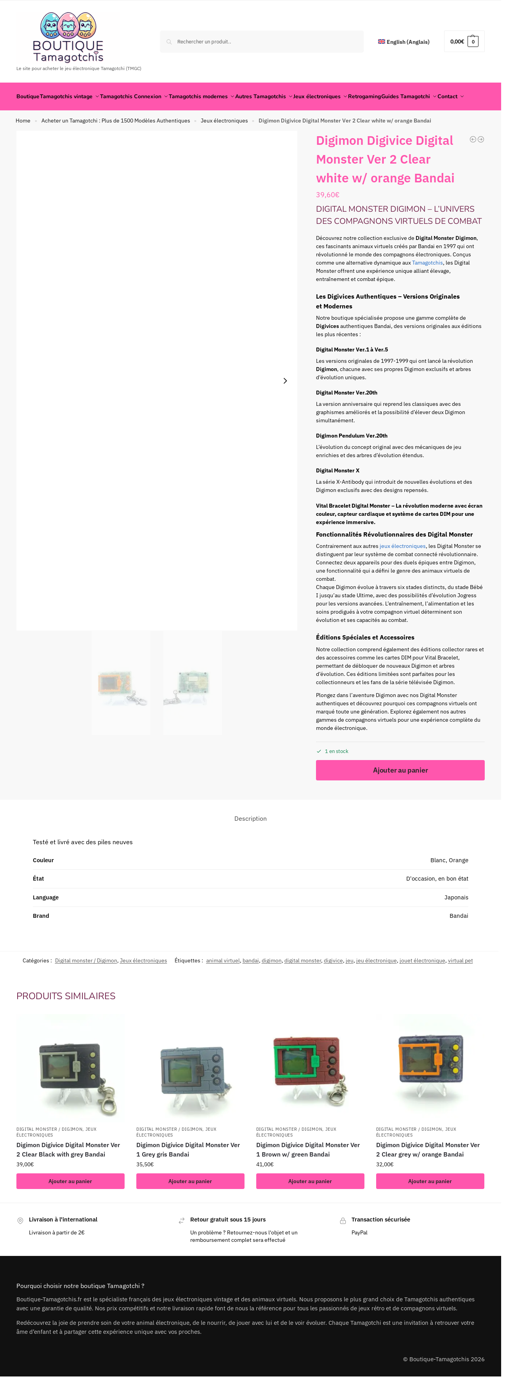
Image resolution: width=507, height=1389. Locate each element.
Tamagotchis (427, 282)
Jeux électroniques (224, 140)
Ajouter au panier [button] (70, 1200)
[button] (464, 41)
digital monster (302, 980)
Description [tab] (250, 837)
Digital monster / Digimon (86, 980)
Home (23, 140)
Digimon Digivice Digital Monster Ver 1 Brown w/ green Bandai (308, 1168)
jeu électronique (376, 980)
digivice (333, 980)
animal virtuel (223, 980)
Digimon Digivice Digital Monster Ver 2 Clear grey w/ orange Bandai (428, 1168)
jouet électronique (422, 980)
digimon (272, 980)
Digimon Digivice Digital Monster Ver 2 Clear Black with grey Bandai (68, 1168)
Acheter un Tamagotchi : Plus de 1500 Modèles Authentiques (115, 140)
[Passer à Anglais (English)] (403, 42)
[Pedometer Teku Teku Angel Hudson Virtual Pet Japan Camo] (473, 159)
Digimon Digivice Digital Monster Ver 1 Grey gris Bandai (188, 1168)
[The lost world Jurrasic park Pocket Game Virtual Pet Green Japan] (481, 159)
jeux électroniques (403, 565)
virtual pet (460, 980)
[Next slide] (285, 400)
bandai (251, 980)
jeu (349, 980)
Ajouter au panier (400, 789)
